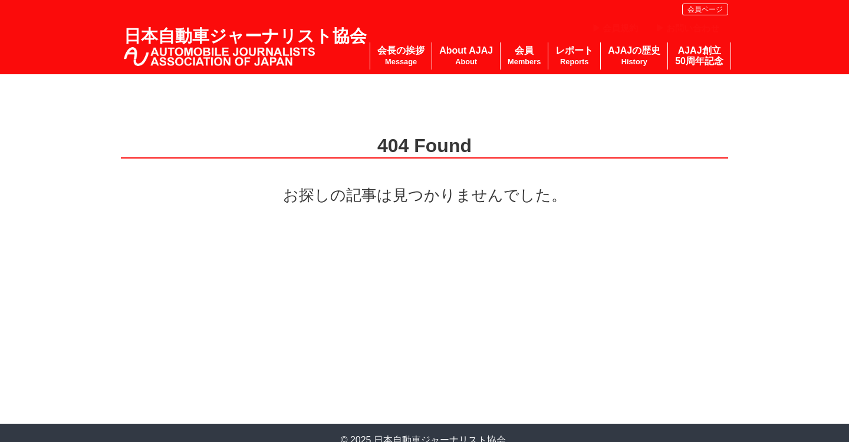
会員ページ (705, 9)
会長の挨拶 (400, 55)
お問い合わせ (692, 28)
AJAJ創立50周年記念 (699, 55)
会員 (524, 55)
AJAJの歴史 (634, 55)
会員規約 (620, 28)
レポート (574, 55)
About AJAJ (466, 55)
